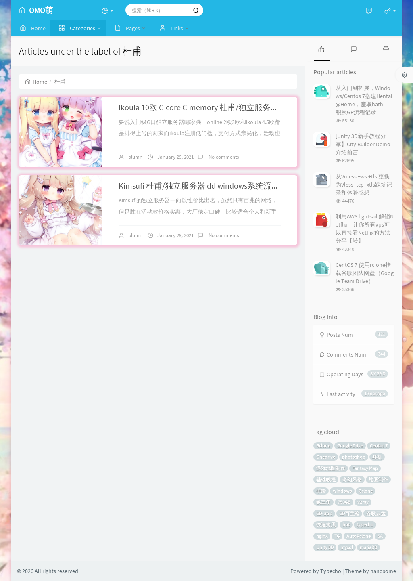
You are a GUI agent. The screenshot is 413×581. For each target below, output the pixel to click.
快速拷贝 (326, 525)
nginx (321, 536)
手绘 (321, 491)
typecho (365, 525)
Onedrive (325, 457)
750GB (344, 502)
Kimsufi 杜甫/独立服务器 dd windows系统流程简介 (207, 185)
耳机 (377, 457)
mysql (346, 547)
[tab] (321, 48)
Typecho (330, 571)
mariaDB (368, 547)
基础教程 (326, 479)
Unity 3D (325, 547)
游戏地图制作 (330, 468)
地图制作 (378, 479)
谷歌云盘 (376, 513)
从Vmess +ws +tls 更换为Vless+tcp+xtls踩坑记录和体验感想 (364, 184)
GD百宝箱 (349, 513)
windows (342, 491)
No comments (223, 156)
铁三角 (323, 502)
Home (36, 81)
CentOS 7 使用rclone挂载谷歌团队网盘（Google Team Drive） (365, 273)
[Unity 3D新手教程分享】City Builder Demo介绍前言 (363, 144)
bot (346, 525)
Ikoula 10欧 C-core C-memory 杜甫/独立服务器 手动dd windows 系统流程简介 (253, 107)
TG (337, 536)
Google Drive (350, 446)
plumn (135, 156)
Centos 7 (379, 446)
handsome (383, 571)
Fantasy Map (365, 468)
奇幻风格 (352, 479)
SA (380, 536)
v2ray (363, 502)
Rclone (323, 446)
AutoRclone (358, 536)
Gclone (366, 491)
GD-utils (324, 513)
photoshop (353, 457)
